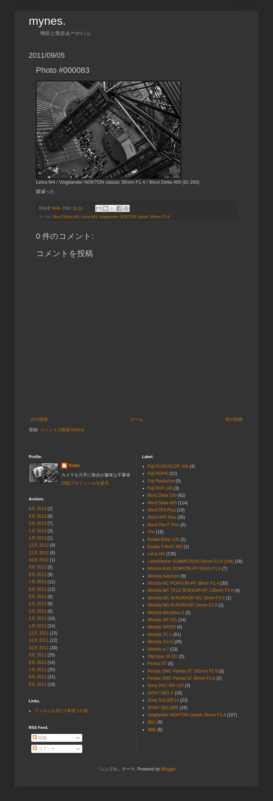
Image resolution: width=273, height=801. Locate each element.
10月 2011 (38, 647)
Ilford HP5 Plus (162, 517)
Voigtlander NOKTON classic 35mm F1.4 (134, 217)
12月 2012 (38, 545)
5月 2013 (37, 508)
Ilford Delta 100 (162, 495)
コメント (44, 748)
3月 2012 (37, 611)
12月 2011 (38, 633)
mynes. (47, 20)
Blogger (168, 769)
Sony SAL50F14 (163, 700)
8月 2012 (37, 574)
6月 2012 (37, 589)
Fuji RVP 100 (160, 488)
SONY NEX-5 (160, 693)
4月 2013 (37, 516)
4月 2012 (37, 603)
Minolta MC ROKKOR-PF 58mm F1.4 (183, 583)
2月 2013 (37, 530)
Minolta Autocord (164, 576)
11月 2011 (38, 640)
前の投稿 (233, 419)
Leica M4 (89, 217)
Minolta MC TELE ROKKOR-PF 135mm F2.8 (190, 590)
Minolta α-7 (158, 649)
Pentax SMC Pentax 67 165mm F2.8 (183, 671)
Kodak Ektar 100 (164, 539)
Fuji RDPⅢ (158, 473)
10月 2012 (38, 559)
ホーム (136, 419)
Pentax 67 (157, 663)
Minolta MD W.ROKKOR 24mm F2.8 (182, 605)
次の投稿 (39, 419)
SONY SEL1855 (163, 707)
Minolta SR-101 (162, 619)
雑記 (152, 722)
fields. (75, 465)
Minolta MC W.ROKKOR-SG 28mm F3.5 (186, 597)
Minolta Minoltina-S (166, 612)
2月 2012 (37, 618)
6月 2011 (37, 676)
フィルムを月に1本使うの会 (61, 710)
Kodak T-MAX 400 (165, 546)
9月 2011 (37, 655)
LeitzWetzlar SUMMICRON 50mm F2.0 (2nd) (191, 561)
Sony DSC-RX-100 (166, 685)
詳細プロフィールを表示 (85, 483)
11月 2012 (38, 552)
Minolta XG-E (160, 641)
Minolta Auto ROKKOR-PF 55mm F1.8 (184, 568)
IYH (151, 531)
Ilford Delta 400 (66, 217)
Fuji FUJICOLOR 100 (168, 466)
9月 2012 (37, 567)
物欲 (152, 729)
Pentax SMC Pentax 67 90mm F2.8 (182, 678)
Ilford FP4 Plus (162, 510)
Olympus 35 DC (163, 656)
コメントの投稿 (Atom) (62, 429)
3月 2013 (37, 523)
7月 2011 (37, 669)
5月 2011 (37, 684)
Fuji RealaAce (161, 481)
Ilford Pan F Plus (164, 524)
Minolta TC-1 (160, 634)
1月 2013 (37, 538)
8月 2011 (37, 662)
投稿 (40, 737)
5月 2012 (37, 596)
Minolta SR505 (162, 627)
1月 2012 (37, 625)
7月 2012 (37, 581)
